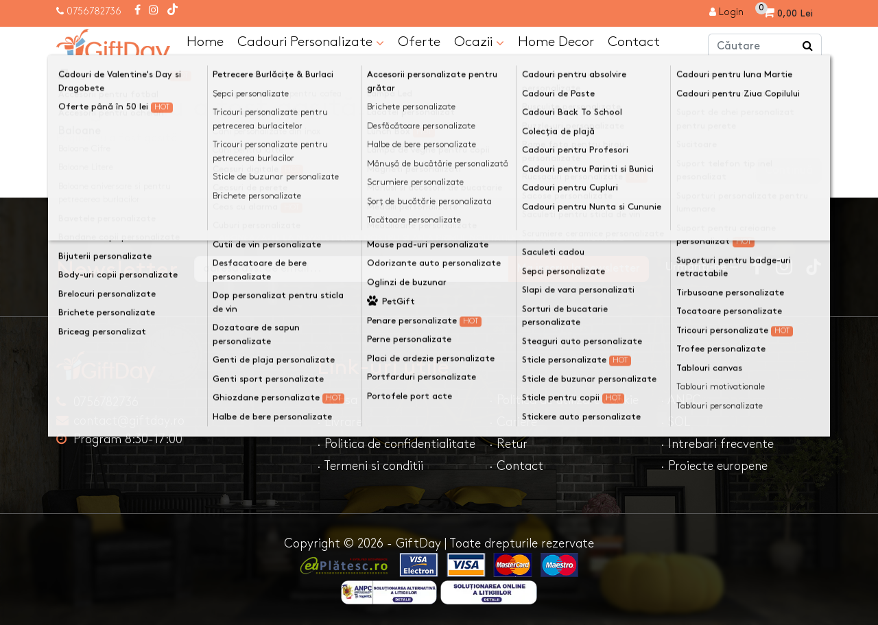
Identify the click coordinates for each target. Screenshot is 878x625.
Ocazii (479, 42)
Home (205, 42)
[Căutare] (808, 47)
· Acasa (337, 400)
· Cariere (513, 422)
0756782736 (94, 11)
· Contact (516, 466)
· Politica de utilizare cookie (564, 400)
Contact (634, 42)
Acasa (84, 78)
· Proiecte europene (714, 466)
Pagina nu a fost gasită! (184, 78)
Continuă (789, 170)
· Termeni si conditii (370, 466)
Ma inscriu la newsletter (578, 268)
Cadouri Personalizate (310, 42)
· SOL (675, 422)
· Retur (508, 444)
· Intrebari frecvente (717, 444)
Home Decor (556, 42)
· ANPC (681, 400)
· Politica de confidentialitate (396, 444)
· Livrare (339, 422)
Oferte (419, 42)
